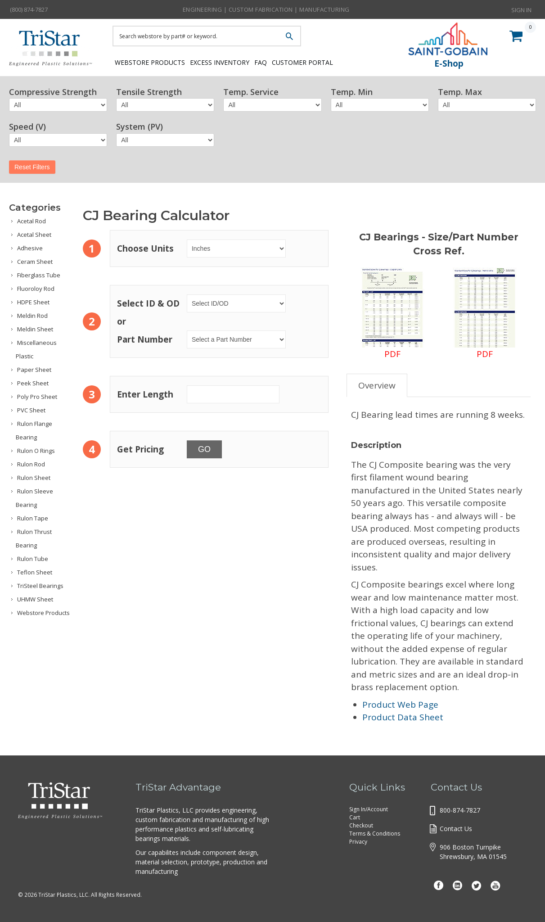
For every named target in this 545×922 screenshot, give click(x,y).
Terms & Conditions (374, 833)
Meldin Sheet (35, 329)
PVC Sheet (31, 410)
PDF (392, 313)
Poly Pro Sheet (37, 397)
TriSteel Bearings (40, 586)
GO (204, 449)
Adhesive (30, 248)
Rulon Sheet (33, 478)
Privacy (358, 841)
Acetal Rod (31, 221)
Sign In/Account (368, 809)
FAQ (276, 62)
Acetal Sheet (34, 234)
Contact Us (456, 828)
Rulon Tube (32, 559)
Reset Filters (32, 167)
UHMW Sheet (35, 599)
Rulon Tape (32, 518)
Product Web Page (400, 704)
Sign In (521, 9)
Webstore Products (147, 62)
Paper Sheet (34, 370)
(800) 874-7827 (29, 9)
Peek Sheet (33, 383)
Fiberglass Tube (38, 275)
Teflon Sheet (34, 572)
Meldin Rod (32, 316)
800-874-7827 (460, 810)
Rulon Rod (31, 464)
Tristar (54, 50)
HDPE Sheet (33, 302)
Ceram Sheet (35, 262)
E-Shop (449, 63)
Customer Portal (326, 62)
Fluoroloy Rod (35, 289)
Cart (354, 817)
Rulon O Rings (36, 451)
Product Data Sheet (402, 717)
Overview (377, 385)
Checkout (361, 825)
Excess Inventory (226, 62)
